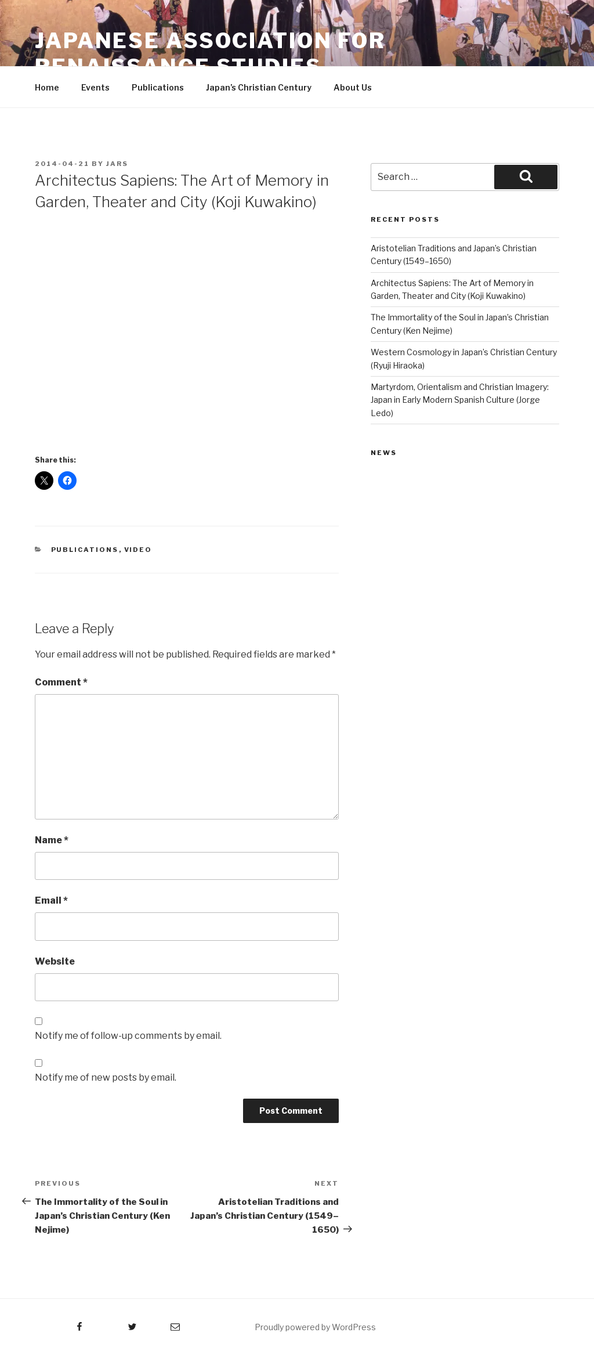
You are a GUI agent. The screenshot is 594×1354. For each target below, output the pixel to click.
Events (95, 87)
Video (138, 550)
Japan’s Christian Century (259, 87)
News (384, 453)
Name (51, 840)
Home (47, 87)
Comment (61, 682)
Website (55, 961)
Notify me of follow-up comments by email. (128, 1035)
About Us (353, 87)
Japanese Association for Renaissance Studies (210, 54)
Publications (158, 87)
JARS (117, 164)
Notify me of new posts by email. (105, 1077)
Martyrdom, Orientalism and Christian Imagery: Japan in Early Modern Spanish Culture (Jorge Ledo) (460, 400)
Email (51, 900)
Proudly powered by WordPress (315, 1327)
